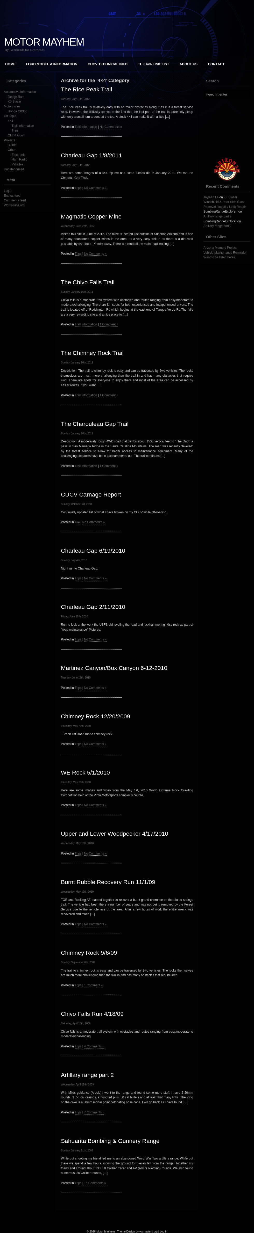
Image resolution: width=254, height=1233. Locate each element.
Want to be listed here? (219, 257)
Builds (12, 145)
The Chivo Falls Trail (87, 282)
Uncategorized (14, 169)
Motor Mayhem (44, 42)
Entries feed (12, 196)
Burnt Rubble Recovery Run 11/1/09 (108, 882)
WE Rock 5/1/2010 (85, 772)
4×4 (10, 121)
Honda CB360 (17, 111)
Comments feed (15, 200)
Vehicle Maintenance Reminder (224, 252)
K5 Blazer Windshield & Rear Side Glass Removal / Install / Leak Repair (224, 202)
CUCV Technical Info (108, 64)
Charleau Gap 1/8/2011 (91, 155)
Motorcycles (12, 106)
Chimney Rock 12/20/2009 (95, 716)
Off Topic (10, 116)
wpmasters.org (148, 1231)
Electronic (18, 155)
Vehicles (17, 164)
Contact (216, 64)
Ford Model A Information (51, 64)
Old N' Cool (16, 135)
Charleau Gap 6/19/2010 (93, 550)
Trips (15, 130)
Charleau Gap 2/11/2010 (93, 606)
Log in (8, 191)
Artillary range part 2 (87, 1074)
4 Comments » (94, 1046)
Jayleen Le (210, 197)
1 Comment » (109, 324)
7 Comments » (94, 1112)
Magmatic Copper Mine (91, 216)
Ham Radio (19, 159)
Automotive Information (20, 92)
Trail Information (23, 126)
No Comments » (111, 127)
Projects (9, 140)
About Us (189, 64)
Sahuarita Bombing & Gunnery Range (110, 1140)
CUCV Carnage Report (91, 494)
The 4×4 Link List (153, 64)
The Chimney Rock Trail (92, 352)
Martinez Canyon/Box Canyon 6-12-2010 (114, 668)
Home (10, 64)
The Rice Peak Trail (86, 89)
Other (12, 150)
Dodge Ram (16, 97)
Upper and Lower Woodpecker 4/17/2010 (114, 833)
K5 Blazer (14, 101)
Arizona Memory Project (220, 248)
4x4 (77, 522)
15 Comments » (95, 1183)
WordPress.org (14, 205)
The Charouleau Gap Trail (95, 423)
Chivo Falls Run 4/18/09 (92, 1013)
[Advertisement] (127, 1218)
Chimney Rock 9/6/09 (89, 952)
